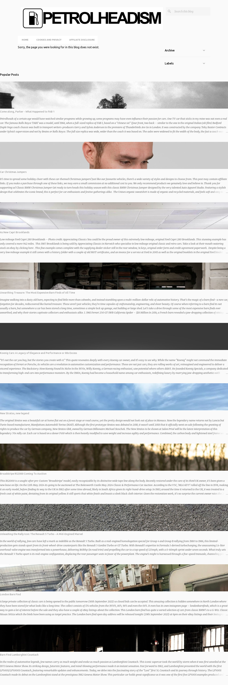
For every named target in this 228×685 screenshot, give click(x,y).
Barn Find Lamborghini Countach (19, 654)
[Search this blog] (191, 11)
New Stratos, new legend (14, 413)
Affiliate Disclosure (81, 40)
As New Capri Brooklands (14, 232)
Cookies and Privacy (47, 40)
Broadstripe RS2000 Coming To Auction (23, 473)
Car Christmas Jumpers (13, 172)
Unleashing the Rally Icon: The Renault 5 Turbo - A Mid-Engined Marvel (41, 534)
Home (24, 40)
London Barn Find (10, 594)
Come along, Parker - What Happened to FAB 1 (27, 111)
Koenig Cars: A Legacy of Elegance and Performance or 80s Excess (38, 353)
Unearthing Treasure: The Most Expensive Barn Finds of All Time (37, 292)
